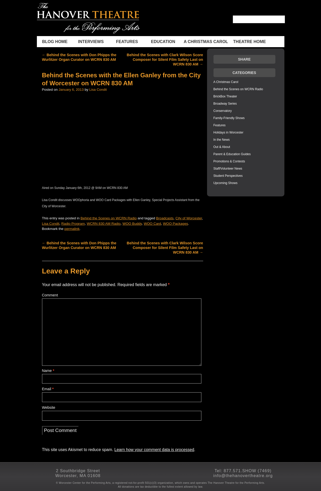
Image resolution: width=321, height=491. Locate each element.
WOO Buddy (132, 224)
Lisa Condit (98, 89)
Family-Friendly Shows (229, 118)
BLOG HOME (55, 41)
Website (48, 407)
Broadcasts (165, 218)
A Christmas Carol (206, 41)
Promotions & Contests (229, 161)
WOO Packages (175, 224)
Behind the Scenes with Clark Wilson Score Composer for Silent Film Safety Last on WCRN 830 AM (165, 59)
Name (48, 371)
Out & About (221, 147)
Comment (50, 295)
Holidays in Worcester (228, 132)
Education (163, 41)
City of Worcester (189, 218)
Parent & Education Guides (232, 154)
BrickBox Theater (225, 96)
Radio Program (73, 224)
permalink (72, 229)
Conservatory (222, 111)
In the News (221, 140)
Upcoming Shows (225, 183)
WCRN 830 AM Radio (103, 224)
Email (48, 389)
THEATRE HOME (249, 41)
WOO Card (152, 224)
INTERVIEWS (91, 41)
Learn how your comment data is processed (154, 449)
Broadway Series (225, 103)
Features (127, 41)
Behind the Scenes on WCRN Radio (108, 218)
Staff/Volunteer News (227, 168)
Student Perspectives (228, 176)
